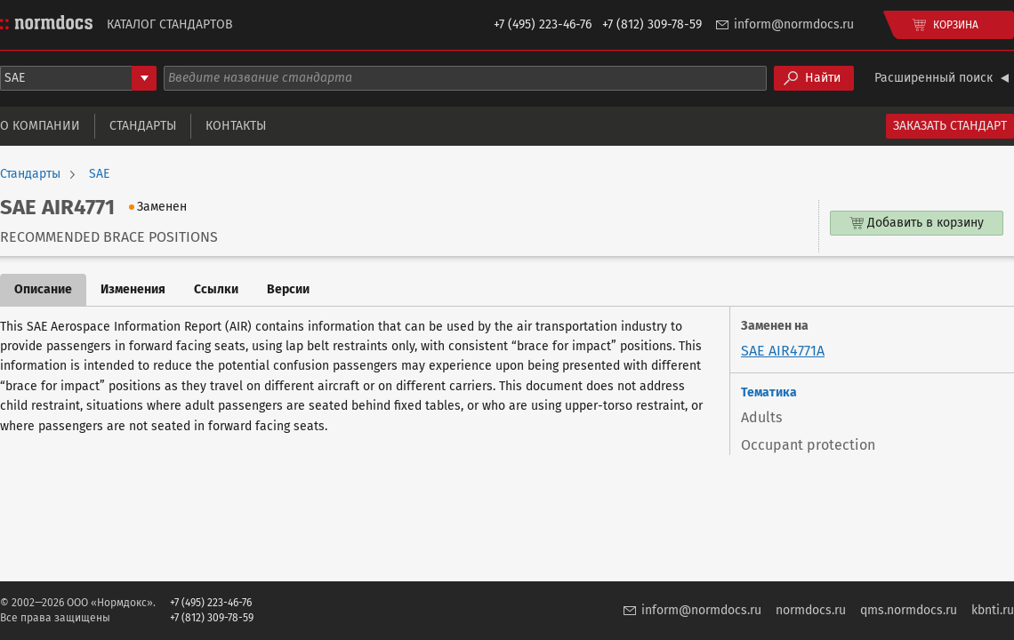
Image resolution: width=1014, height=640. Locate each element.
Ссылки (216, 289)
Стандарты (142, 125)
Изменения (133, 289)
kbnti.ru (992, 610)
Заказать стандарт (950, 125)
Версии (288, 289)
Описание (43, 289)
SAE (99, 174)
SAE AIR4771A (783, 350)
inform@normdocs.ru (794, 24)
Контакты (235, 125)
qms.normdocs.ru (908, 610)
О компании (40, 125)
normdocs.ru (811, 610)
